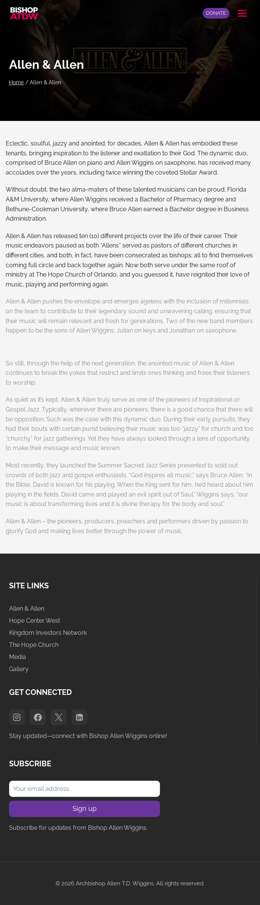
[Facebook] (38, 717)
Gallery (19, 669)
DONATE (216, 13)
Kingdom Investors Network (48, 632)
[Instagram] (17, 717)
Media (17, 657)
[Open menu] (242, 13)
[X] (59, 717)
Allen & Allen (26, 608)
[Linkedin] (80, 717)
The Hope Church (33, 644)
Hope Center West (34, 620)
